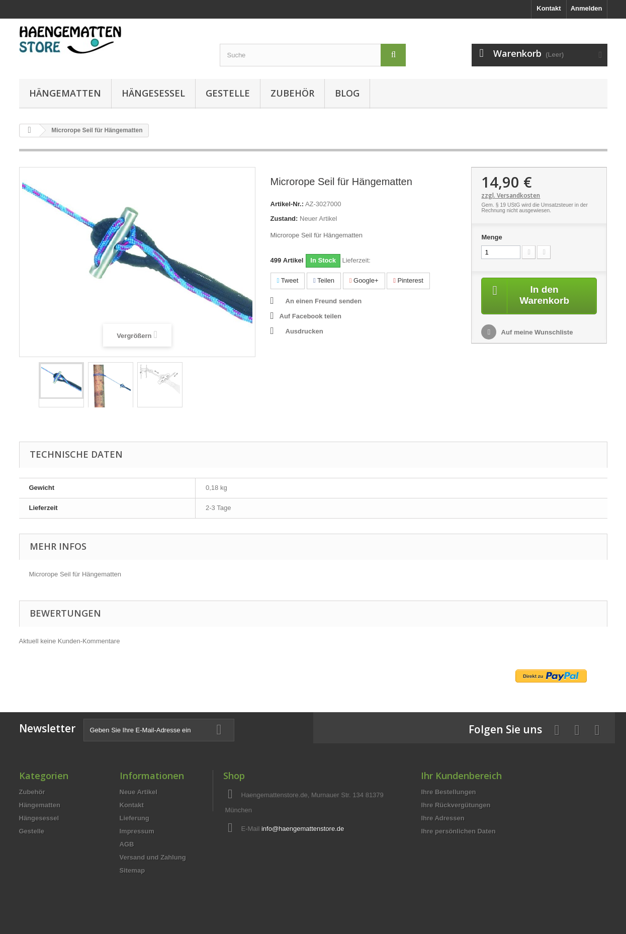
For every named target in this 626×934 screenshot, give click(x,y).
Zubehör (292, 93)
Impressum (137, 831)
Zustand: (284, 218)
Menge (491, 237)
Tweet (288, 280)
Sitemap (132, 870)
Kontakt (548, 8)
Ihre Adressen (442, 818)
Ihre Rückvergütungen (455, 805)
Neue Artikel (138, 792)
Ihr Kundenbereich (461, 776)
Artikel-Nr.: (287, 204)
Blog (347, 93)
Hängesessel (153, 93)
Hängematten (65, 93)
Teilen (323, 280)
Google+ (364, 280)
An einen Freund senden (324, 301)
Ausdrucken (304, 331)
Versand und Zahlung (153, 857)
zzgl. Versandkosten (510, 195)
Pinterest (408, 280)
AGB (127, 844)
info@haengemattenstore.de (302, 828)
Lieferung (134, 818)
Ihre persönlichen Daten (458, 831)
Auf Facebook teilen (311, 316)
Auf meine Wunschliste (536, 332)
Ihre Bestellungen (448, 792)
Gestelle (228, 93)
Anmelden (586, 8)
